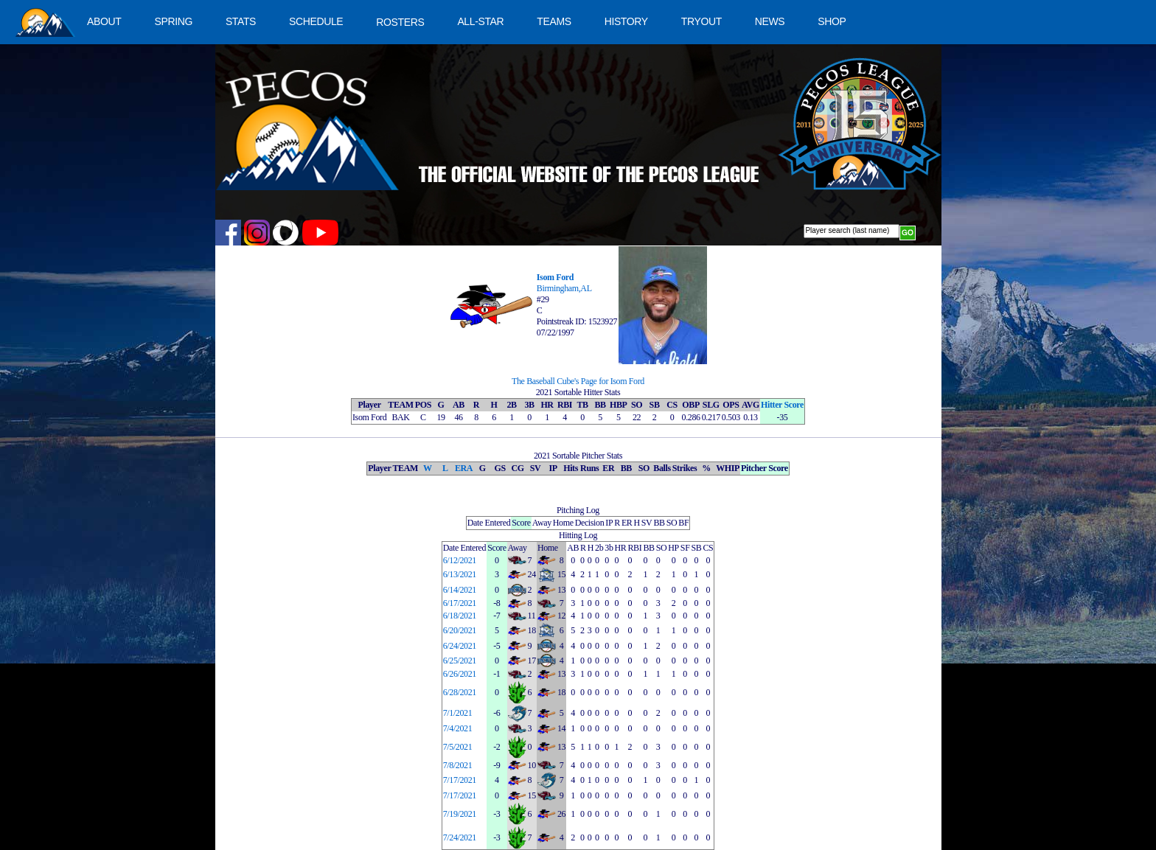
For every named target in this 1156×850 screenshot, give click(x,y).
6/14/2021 (459, 590)
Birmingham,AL (564, 288)
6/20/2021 (459, 630)
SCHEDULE (316, 21)
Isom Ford (555, 277)
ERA (464, 468)
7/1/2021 (458, 713)
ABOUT (104, 21)
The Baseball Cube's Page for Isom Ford (578, 381)
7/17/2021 (459, 780)
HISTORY (626, 21)
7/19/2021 (459, 814)
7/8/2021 (458, 765)
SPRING (173, 21)
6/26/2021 (459, 674)
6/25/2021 (459, 660)
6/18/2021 (459, 615)
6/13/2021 (459, 574)
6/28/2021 (459, 692)
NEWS (770, 21)
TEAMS (554, 21)
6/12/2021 (459, 560)
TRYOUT (701, 21)
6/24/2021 (459, 646)
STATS (241, 21)
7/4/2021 (458, 728)
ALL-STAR (480, 21)
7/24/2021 (459, 837)
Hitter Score (782, 405)
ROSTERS (400, 22)
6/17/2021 (459, 603)
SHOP (832, 21)
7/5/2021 (458, 747)
